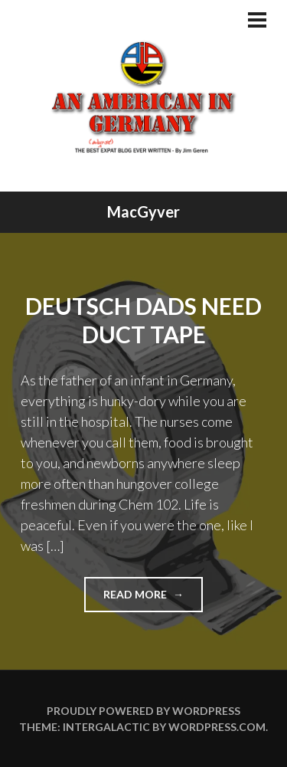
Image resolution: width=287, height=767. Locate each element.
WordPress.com (217, 726)
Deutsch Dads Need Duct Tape (143, 320)
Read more (153, 598)
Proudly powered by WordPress (143, 710)
